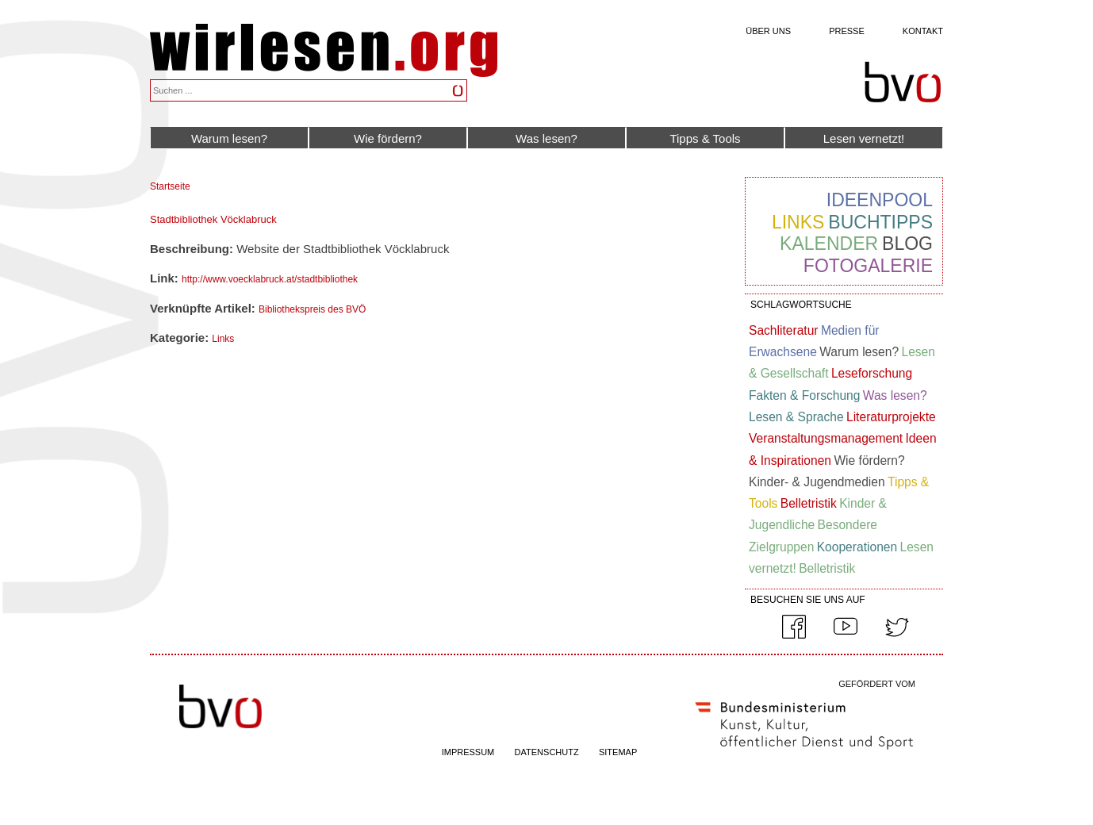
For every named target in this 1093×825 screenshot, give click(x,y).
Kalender (829, 243)
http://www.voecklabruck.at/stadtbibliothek (270, 279)
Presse (847, 31)
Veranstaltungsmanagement (826, 438)
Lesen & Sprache (796, 417)
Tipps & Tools (704, 138)
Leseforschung (871, 373)
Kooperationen (857, 547)
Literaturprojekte (891, 417)
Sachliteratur (784, 330)
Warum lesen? (229, 138)
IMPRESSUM (468, 752)
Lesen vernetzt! (864, 138)
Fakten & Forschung (804, 395)
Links (223, 338)
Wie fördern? (388, 138)
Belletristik (808, 503)
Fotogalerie (868, 265)
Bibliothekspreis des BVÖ (312, 309)
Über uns (768, 31)
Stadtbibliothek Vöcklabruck (213, 219)
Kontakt (923, 31)
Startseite (170, 186)
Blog (907, 243)
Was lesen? (546, 138)
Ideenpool (879, 200)
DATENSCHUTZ (547, 752)
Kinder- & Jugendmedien (817, 482)
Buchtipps (880, 222)
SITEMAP (618, 752)
